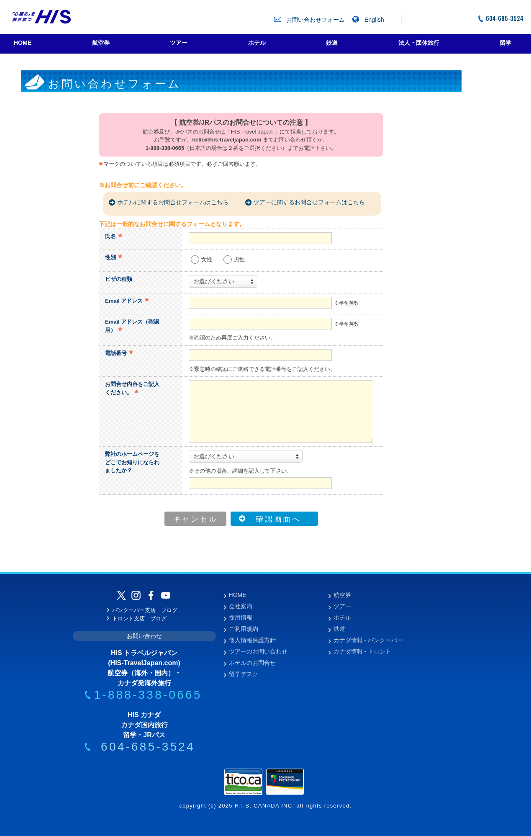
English (368, 19)
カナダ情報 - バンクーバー (368, 640)
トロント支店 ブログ (137, 618)
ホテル (342, 617)
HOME (237, 595)
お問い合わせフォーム (310, 19)
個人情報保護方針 (252, 640)
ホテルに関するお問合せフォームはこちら (172, 202)
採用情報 (240, 617)
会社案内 (240, 606)
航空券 (342, 595)
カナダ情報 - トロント (362, 651)
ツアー (342, 606)
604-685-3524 (500, 18)
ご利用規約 (243, 628)
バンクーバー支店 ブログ (142, 610)
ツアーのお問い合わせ (258, 651)
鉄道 (339, 628)
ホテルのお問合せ (252, 662)
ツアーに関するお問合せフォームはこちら (309, 202)
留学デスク (243, 674)
